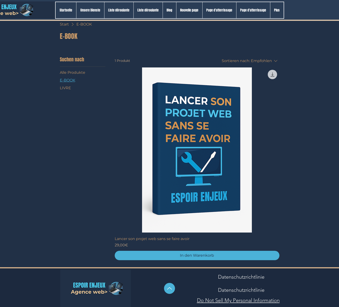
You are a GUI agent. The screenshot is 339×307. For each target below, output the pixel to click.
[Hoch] (169, 288)
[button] (118, 10)
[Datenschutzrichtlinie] (241, 277)
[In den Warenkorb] (197, 255)
